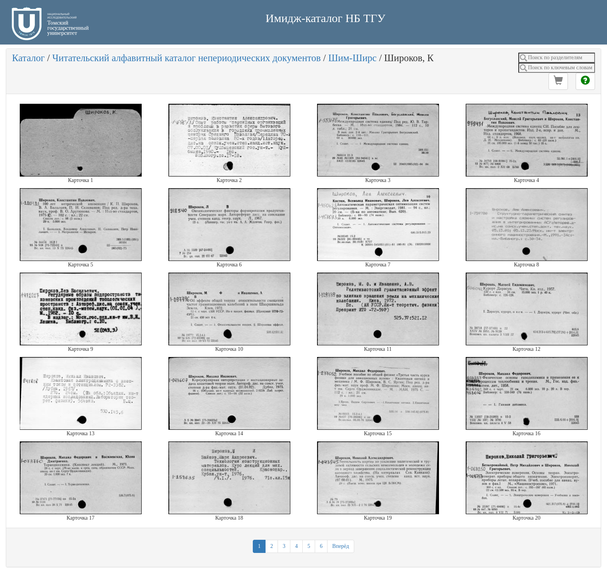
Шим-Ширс (352, 58)
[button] (558, 81)
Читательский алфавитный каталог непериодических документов (186, 58)
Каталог (28, 58)
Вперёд (340, 546)
